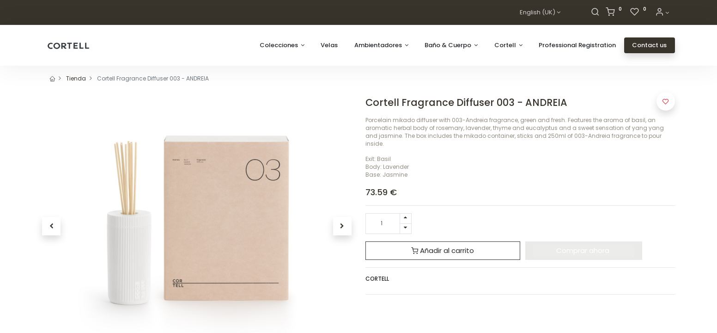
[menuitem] (329, 45)
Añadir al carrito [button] (442, 250)
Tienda (76, 78)
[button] (51, 226)
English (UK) (537, 12)
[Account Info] (662, 12)
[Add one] (405, 218)
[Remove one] (405, 229)
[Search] (595, 12)
